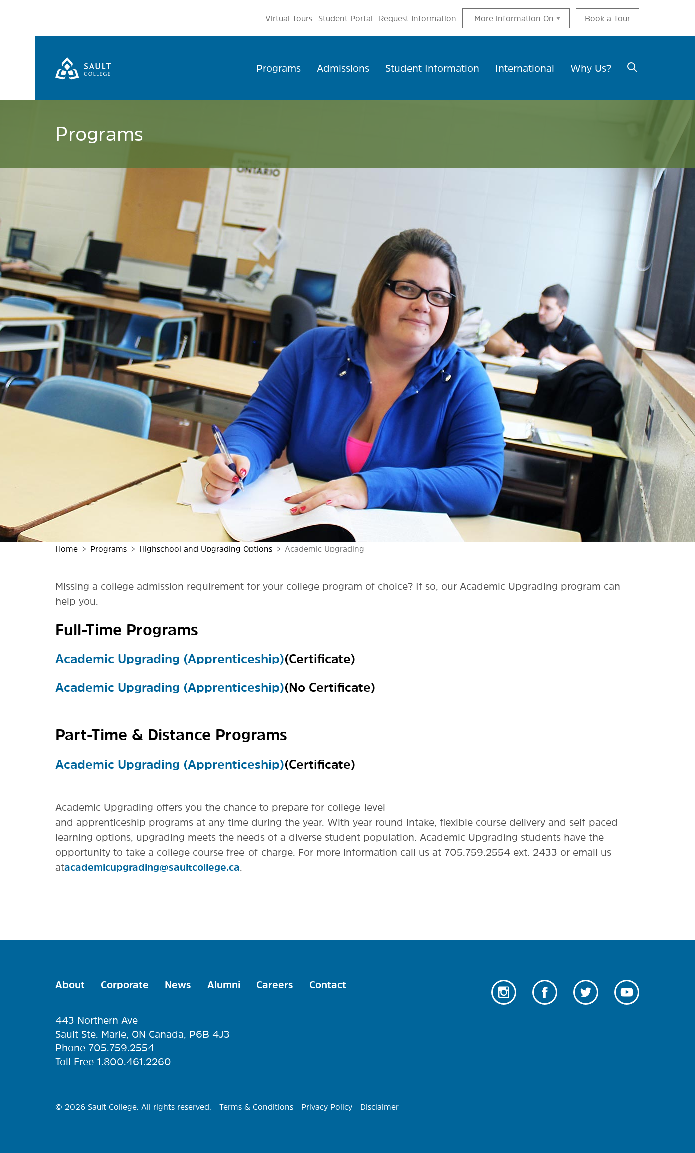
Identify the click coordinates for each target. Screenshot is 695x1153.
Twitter (586, 992)
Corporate (125, 985)
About (70, 985)
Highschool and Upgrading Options (206, 549)
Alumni (224, 985)
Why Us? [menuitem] (591, 68)
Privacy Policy (327, 1107)
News (178, 985)
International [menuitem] (525, 68)
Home (67, 549)
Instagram (504, 992)
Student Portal (345, 18)
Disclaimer (379, 1107)
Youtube (627, 992)
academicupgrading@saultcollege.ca (152, 867)
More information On (514, 18)
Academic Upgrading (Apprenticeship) (170, 659)
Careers (275, 985)
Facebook (545, 992)
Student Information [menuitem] (433, 68)
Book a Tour (607, 18)
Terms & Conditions (257, 1107)
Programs (108, 549)
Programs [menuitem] (278, 68)
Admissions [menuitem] (343, 68)
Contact (328, 985)
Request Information (417, 18)
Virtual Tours (289, 18)
